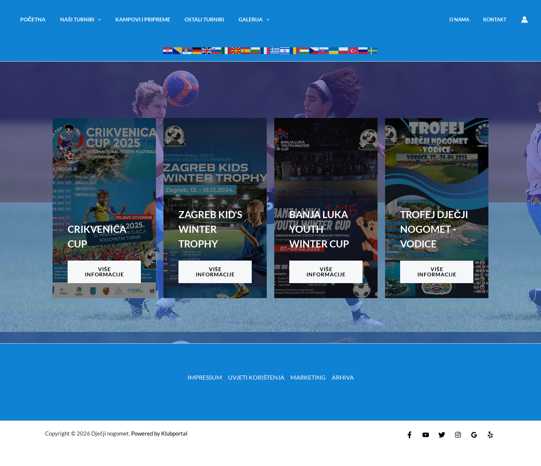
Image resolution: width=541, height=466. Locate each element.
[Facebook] (409, 434)
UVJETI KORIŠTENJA (256, 377)
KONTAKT (497, 20)
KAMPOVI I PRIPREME (134, 19)
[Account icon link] (524, 19)
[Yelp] (490, 434)
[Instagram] (458, 434)
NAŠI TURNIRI (75, 19)
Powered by (145, 433)
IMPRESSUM (204, 377)
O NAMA (466, 20)
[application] (92, 19)
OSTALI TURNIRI (192, 19)
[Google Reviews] (474, 434)
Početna (31, 19)
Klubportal (174, 433)
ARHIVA (343, 377)
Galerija (238, 19)
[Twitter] (441, 434)
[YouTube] (425, 434)
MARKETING (308, 377)
